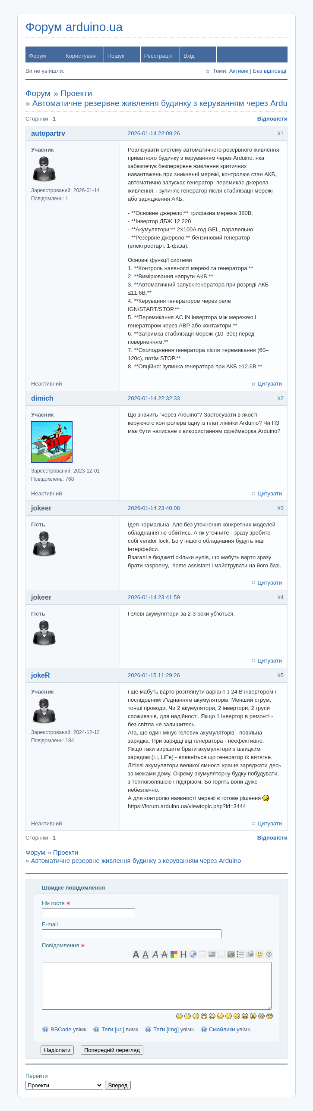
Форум (37, 56)
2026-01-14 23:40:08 (154, 508)
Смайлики (222, 1029)
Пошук (115, 56)
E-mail (131, 929)
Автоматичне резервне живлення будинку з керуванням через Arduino (165, 103)
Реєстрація (158, 56)
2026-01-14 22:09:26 (154, 133)
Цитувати (270, 383)
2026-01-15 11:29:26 (154, 675)
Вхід (189, 56)
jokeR (40, 675)
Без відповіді (269, 71)
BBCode (61, 1029)
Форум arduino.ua (74, 27)
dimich (42, 398)
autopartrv (48, 133)
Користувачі (81, 56)
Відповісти (272, 118)
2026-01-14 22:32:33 (154, 398)
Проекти (76, 93)
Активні (239, 71)
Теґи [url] (112, 1029)
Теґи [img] (166, 1029)
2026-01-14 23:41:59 (154, 597)
